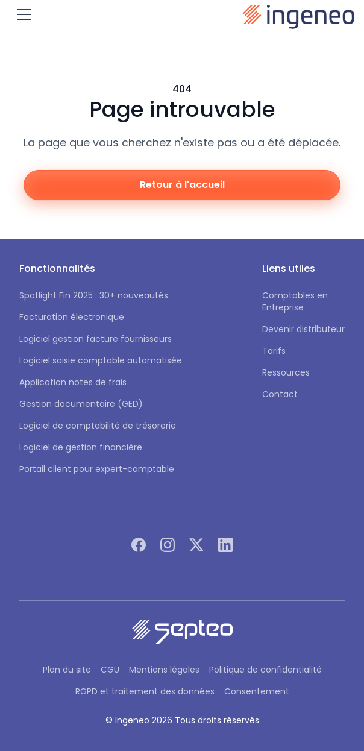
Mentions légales (164, 670)
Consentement (256, 691)
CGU (110, 670)
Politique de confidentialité (265, 670)
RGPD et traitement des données (145, 691)
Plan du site (67, 670)
